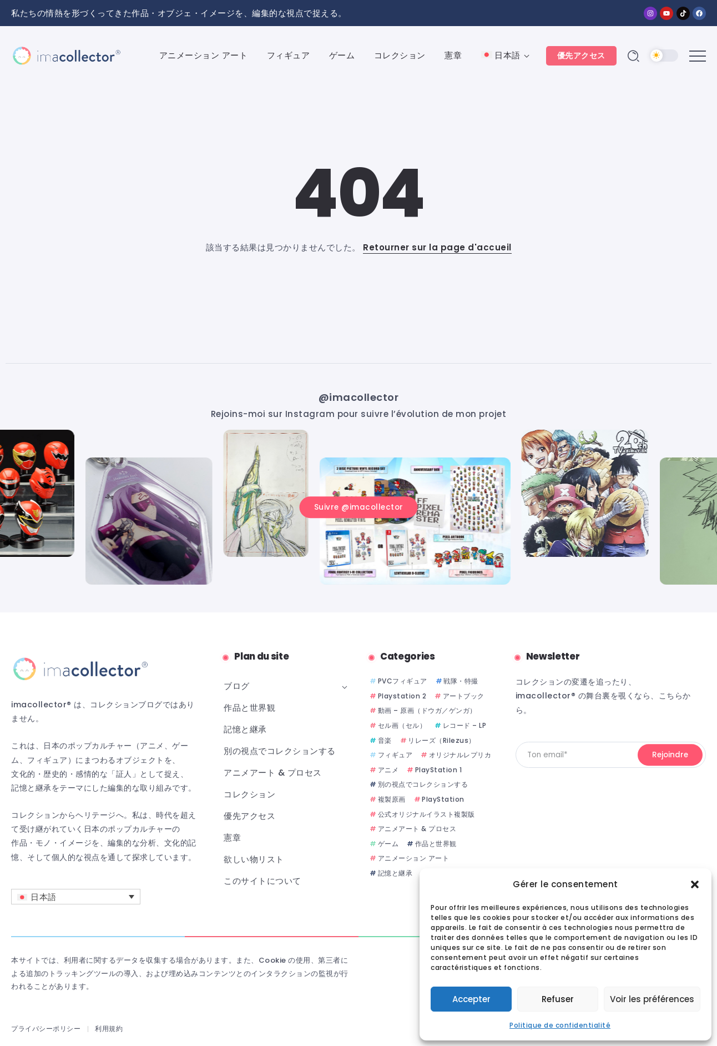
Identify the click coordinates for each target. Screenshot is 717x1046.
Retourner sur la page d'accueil (437, 247)
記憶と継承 (395, 873)
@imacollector (359, 397)
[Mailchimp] (670, 755)
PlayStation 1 (438, 770)
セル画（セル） (402, 725)
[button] (694, 884)
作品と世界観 (436, 843)
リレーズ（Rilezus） (442, 740)
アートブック (463, 696)
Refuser (558, 999)
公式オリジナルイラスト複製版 (426, 814)
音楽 (385, 740)
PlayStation (443, 799)
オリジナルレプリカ (460, 755)
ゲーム (388, 843)
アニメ (388, 770)
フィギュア (395, 755)
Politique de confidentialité (559, 1025)
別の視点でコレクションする (423, 784)
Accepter (471, 999)
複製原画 (392, 799)
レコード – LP (465, 725)
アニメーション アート (414, 858)
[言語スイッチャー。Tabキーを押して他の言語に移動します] (75, 896)
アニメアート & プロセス (417, 828)
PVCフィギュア (402, 681)
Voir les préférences (652, 999)
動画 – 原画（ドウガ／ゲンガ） (427, 710)
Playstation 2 (402, 696)
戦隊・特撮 (460, 681)
